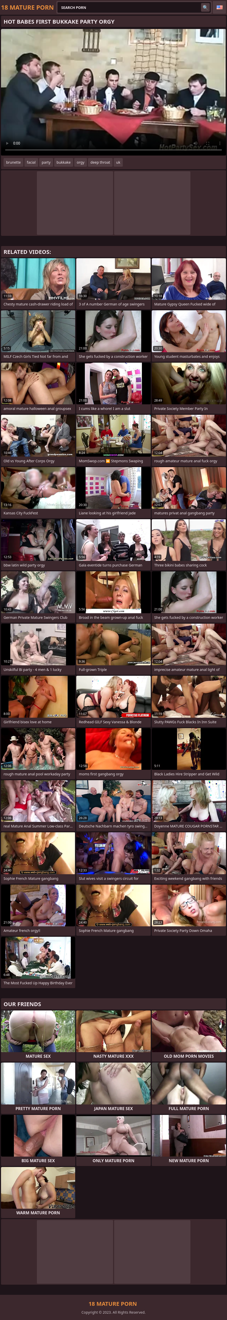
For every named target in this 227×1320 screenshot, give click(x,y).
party (46, 162)
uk (118, 162)
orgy (80, 162)
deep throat (100, 162)
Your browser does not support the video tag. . (113, 92)
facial (31, 162)
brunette (13, 162)
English (219, 7)
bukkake (64, 162)
